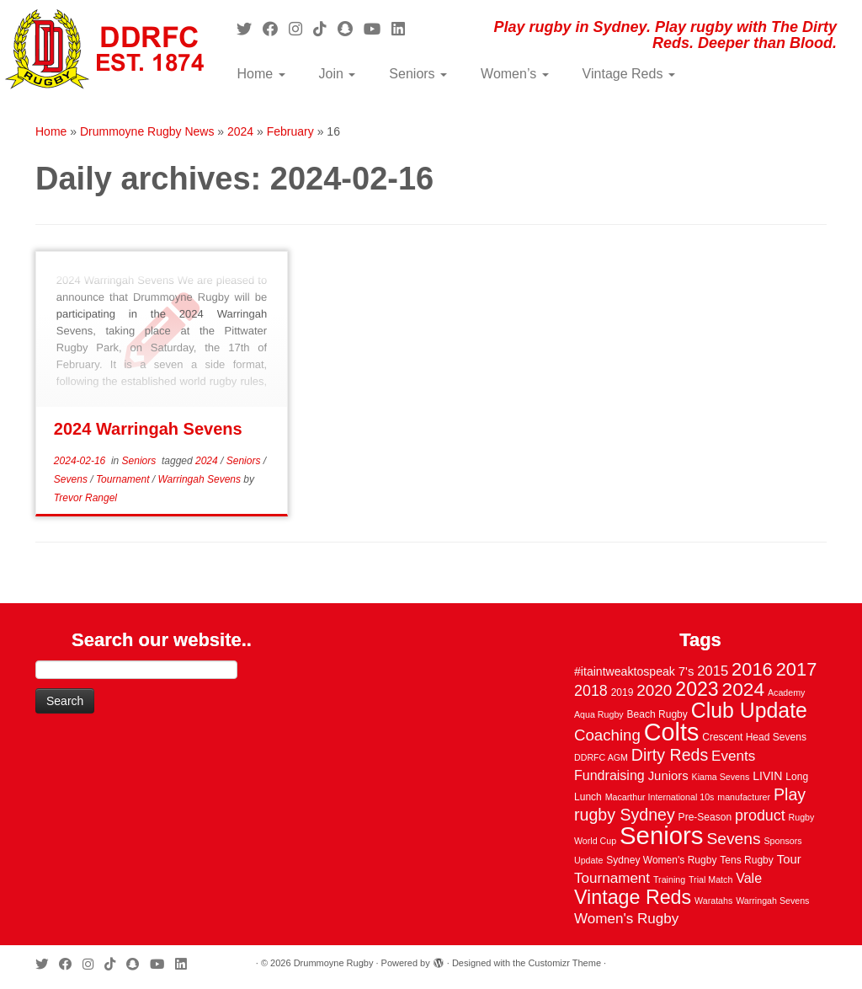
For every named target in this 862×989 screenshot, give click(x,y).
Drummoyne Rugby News (147, 131)
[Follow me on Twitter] (250, 29)
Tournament (124, 479)
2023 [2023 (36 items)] (696, 689)
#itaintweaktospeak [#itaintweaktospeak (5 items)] (624, 671)
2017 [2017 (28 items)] (796, 669)
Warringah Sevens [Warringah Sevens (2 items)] (772, 900)
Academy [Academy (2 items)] (786, 692)
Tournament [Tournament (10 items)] (612, 878)
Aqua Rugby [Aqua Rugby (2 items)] (599, 714)
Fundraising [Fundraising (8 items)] (609, 775)
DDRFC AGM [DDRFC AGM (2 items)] (601, 757)
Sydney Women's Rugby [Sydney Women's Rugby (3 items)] (661, 860)
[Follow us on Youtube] (377, 29)
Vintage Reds (629, 74)
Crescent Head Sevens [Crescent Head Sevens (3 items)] (754, 737)
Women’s (515, 74)
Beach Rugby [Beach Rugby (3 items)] (657, 714)
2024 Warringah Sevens (148, 429)
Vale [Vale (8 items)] (749, 877)
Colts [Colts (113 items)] (672, 732)
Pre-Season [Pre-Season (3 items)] (705, 817)
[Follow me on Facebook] (276, 29)
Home (261, 74)
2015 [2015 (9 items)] (712, 671)
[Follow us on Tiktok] (325, 29)
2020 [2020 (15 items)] (654, 690)
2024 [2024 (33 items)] (743, 689)
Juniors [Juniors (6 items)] (668, 776)
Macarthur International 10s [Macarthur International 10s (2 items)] (660, 797)
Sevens (72, 479)
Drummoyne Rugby (334, 963)
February (290, 131)
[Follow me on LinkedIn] (403, 29)
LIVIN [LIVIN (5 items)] (767, 776)
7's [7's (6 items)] (686, 671)
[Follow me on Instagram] (301, 29)
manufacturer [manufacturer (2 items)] (743, 797)
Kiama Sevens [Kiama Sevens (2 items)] (721, 777)
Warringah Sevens (201, 479)
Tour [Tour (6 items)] (789, 859)
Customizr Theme (564, 963)
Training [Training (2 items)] (669, 879)
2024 (240, 131)
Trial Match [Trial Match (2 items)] (710, 879)
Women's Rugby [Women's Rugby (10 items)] (626, 919)
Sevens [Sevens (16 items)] (733, 838)
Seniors (418, 74)
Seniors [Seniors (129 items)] (661, 835)
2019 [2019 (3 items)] (622, 692)
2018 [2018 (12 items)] (591, 690)
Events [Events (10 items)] (733, 756)
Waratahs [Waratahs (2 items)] (713, 900)
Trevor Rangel (85, 498)
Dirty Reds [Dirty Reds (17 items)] (669, 755)
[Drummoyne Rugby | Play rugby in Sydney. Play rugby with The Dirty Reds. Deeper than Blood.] (101, 50)
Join (337, 74)
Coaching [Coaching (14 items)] (607, 735)
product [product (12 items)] (760, 815)
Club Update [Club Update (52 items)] (749, 710)
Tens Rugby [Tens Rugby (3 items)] (747, 860)
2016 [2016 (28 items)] (752, 669)
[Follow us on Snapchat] (351, 29)
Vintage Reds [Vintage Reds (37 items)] (632, 897)
